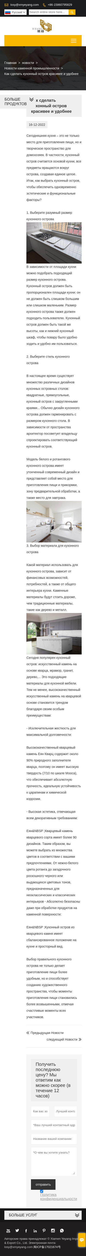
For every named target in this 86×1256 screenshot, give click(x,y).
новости (28, 63)
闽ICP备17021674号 (47, 1247)
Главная (10, 63)
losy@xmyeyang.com (24, 4)
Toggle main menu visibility (74, 39)
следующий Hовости (62, 1039)
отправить (43, 1184)
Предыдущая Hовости (45, 1033)
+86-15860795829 (60, 4)
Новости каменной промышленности (31, 68)
